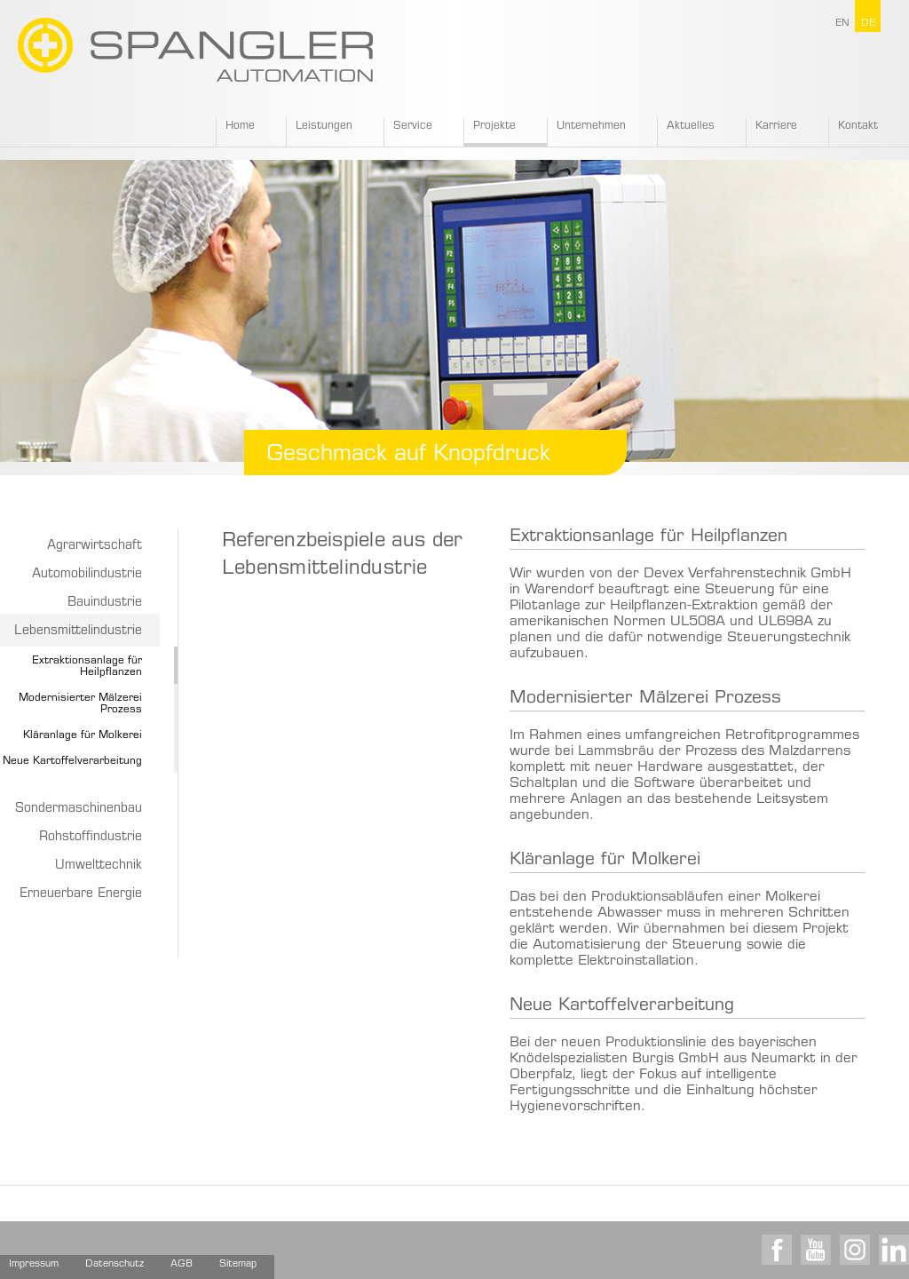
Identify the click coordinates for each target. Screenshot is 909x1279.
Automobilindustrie (87, 574)
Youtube (816, 1250)
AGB (181, 1264)
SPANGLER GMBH (195, 50)
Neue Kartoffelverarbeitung (622, 1005)
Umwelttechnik (98, 866)
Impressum (34, 1264)
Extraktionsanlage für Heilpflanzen (648, 536)
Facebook (777, 1250)
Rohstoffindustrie (90, 837)
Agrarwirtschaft (94, 546)
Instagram (855, 1250)
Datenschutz (114, 1264)
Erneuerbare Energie (81, 894)
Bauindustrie (104, 603)
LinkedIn (894, 1250)
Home (240, 126)
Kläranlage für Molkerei (82, 735)
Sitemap (238, 1264)
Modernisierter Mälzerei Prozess (645, 698)
